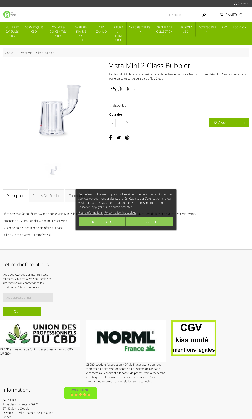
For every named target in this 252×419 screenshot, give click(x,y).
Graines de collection (164, 29)
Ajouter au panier (229, 122)
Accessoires (207, 27)
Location (239, 27)
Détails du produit (46, 195)
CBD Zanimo (101, 29)
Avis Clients (80, 390)
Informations (17, 390)
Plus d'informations (90, 212)
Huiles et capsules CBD (12, 31)
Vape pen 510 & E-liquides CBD (81, 33)
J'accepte (150, 221)
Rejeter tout (102, 221)
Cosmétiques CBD (34, 29)
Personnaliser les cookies (120, 212)
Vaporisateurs (140, 27)
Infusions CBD (186, 29)
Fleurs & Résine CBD (118, 33)
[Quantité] (119, 123)
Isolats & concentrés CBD (58, 31)
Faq (224, 27)
